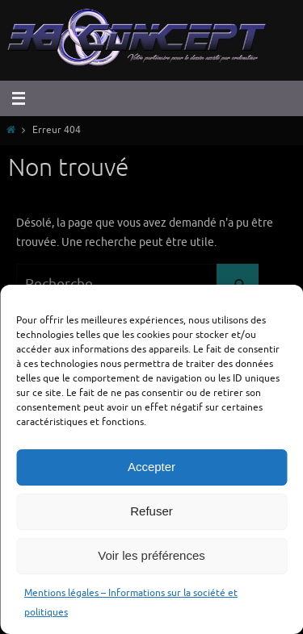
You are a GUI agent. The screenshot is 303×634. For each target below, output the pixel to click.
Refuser (151, 511)
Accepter (151, 466)
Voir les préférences (151, 555)
